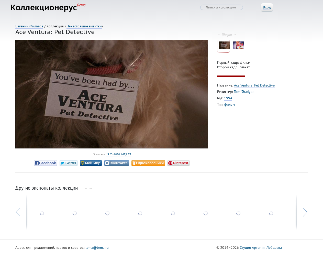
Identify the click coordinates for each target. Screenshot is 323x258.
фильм (229, 107)
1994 (228, 100)
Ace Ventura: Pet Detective (254, 87)
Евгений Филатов (29, 26)
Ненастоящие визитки (84, 26)
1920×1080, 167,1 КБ (118, 157)
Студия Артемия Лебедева (261, 250)
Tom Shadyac (244, 94)
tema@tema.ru (97, 250)
